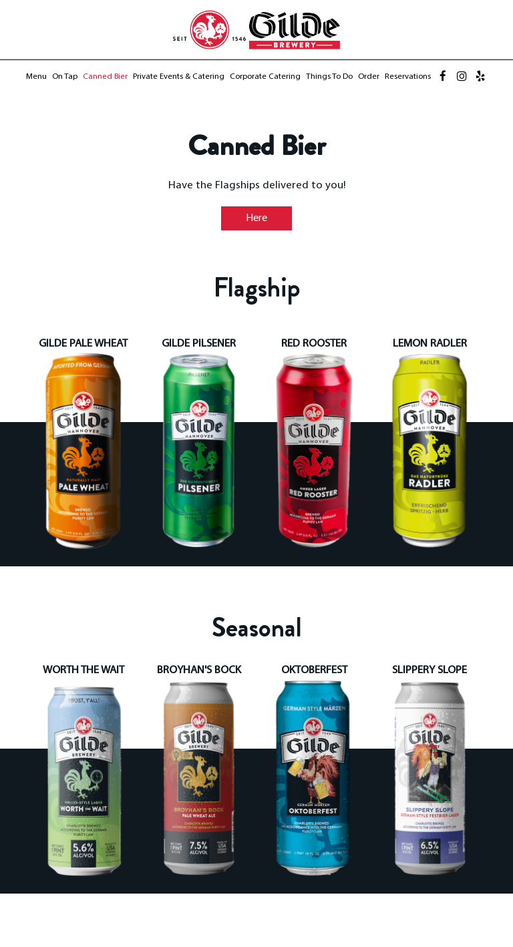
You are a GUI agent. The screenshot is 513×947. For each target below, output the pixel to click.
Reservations (408, 77)
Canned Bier (105, 77)
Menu (36, 77)
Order (368, 77)
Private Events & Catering (178, 77)
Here (244, 220)
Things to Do (329, 77)
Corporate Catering (265, 77)
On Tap (64, 77)
